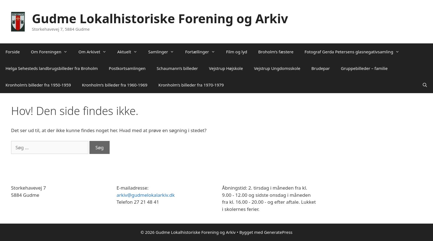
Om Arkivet (95, 51)
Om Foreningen (52, 51)
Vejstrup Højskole (226, 68)
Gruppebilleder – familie (364, 68)
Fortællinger (202, 51)
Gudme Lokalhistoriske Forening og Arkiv (160, 18)
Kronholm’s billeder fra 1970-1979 (191, 85)
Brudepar (320, 68)
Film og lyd (236, 51)
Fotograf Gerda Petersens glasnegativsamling (355, 51)
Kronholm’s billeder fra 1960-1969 (114, 85)
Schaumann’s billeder (177, 68)
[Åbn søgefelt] (425, 85)
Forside (13, 51)
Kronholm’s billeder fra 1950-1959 (38, 85)
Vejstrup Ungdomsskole (277, 68)
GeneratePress (278, 232)
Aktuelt (130, 51)
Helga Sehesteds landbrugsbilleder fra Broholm (52, 68)
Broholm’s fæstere (276, 51)
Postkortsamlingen (127, 68)
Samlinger (164, 51)
